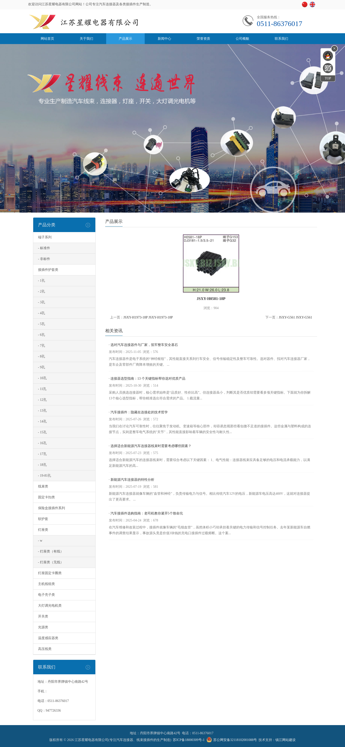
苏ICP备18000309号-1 (188, 740)
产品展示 (125, 38)
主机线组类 (46, 584)
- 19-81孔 (44, 475)
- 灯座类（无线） (51, 562)
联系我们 (281, 38)
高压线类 (45, 649)
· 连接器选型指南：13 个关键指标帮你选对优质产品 (147, 378)
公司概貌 (242, 38)
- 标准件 (44, 248)
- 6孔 (41, 335)
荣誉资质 (203, 38)
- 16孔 (42, 443)
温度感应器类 (48, 638)
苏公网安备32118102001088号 (235, 740)
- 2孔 (41, 291)
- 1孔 (41, 280)
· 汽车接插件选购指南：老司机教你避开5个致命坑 (146, 513)
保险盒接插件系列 (51, 508)
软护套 (43, 519)
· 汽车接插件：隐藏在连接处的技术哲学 (138, 412)
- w (40, 540)
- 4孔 (41, 313)
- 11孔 (42, 389)
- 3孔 (41, 302)
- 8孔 (41, 356)
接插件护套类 (48, 270)
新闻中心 (164, 38)
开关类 (43, 616)
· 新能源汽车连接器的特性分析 (131, 479)
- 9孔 (41, 367)
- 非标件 (44, 259)
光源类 (43, 627)
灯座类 (43, 530)
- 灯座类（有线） (51, 551)
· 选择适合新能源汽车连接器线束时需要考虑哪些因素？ (150, 446)
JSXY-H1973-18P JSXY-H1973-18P (148, 317)
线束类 (43, 486)
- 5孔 (41, 324)
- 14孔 (42, 421)
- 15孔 (42, 432)
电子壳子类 (46, 595)
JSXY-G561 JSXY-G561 (295, 317)
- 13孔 (42, 410)
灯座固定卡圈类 (50, 573)
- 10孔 (42, 378)
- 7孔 (41, 345)
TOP (328, 78)
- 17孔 (42, 454)
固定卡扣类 (46, 497)
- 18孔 (42, 465)
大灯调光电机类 (50, 605)
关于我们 (86, 38)
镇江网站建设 (285, 740)
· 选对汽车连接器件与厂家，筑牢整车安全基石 (143, 345)
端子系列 (45, 237)
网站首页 (47, 38)
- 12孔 (42, 400)
